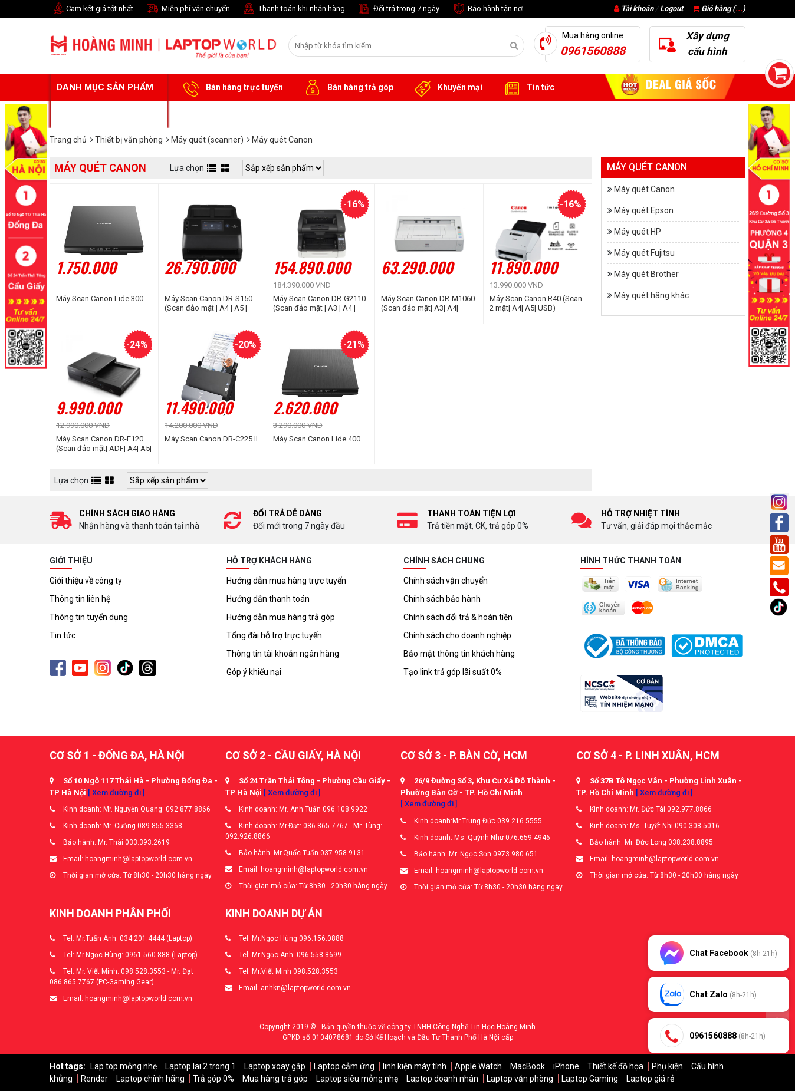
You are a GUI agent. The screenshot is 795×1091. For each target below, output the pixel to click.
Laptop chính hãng (150, 1078)
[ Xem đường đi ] (116, 792)
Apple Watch (478, 1066)
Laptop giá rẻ (650, 1078)
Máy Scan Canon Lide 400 (316, 438)
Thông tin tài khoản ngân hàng (282, 653)
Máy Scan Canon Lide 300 (99, 298)
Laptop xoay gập (274, 1066)
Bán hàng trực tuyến (231, 87)
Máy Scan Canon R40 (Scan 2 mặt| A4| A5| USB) (536, 303)
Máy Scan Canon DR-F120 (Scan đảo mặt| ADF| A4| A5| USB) (104, 443)
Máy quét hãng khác (651, 295)
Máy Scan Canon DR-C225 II (211, 438)
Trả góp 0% (213, 1078)
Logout (671, 8)
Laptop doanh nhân (442, 1078)
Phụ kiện (667, 1066)
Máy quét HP (637, 231)
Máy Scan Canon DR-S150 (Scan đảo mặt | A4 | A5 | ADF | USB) (208, 303)
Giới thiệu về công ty (86, 580)
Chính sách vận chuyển (445, 580)
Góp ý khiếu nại (253, 672)
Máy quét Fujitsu (644, 253)
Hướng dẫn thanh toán (268, 599)
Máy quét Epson (644, 210)
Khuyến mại (446, 87)
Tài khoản (637, 8)
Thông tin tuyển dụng (89, 617)
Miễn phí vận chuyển (187, 9)
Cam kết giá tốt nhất (91, 9)
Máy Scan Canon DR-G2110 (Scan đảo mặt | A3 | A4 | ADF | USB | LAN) (319, 303)
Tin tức (527, 87)
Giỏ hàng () (718, 8)
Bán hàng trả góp (347, 87)
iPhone (566, 1066)
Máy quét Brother (646, 274)
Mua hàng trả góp (275, 1078)
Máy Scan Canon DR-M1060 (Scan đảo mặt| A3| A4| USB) (428, 303)
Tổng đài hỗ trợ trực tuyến (274, 635)
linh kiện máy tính (414, 1066)
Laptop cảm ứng (344, 1066)
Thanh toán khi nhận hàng (293, 9)
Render (94, 1078)
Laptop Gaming (589, 1078)
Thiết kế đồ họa (615, 1066)
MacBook (527, 1066)
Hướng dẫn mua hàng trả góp (280, 617)
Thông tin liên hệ (80, 599)
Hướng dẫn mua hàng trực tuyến (286, 580)
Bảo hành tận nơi (487, 9)
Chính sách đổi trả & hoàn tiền (458, 617)
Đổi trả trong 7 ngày (398, 9)
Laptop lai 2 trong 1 (200, 1066)
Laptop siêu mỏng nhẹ (357, 1078)
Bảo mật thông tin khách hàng (459, 653)
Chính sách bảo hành (442, 599)
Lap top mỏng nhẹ (123, 1066)
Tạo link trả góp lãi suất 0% (452, 672)
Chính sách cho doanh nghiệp (457, 635)
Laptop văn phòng (520, 1078)
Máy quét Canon (644, 189)
